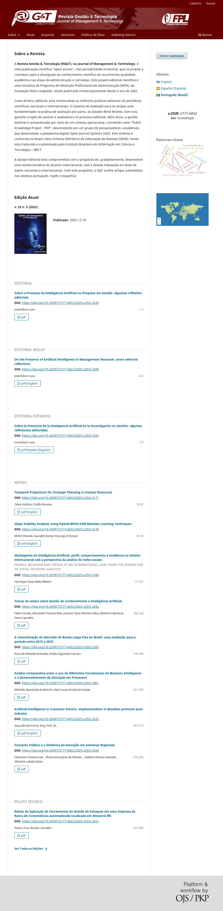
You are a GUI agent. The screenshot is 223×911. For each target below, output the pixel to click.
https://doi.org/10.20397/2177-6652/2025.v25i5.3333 (60, 750)
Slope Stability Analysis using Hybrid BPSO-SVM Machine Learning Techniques (73, 524)
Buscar (205, 35)
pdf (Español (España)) (35, 450)
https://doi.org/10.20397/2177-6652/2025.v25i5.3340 (60, 369)
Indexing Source (123, 35)
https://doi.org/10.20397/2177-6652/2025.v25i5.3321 (60, 821)
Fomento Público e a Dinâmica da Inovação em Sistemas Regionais (64, 745)
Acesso (210, 3)
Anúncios (68, 35)
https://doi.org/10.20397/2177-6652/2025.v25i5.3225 (60, 719)
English (166, 82)
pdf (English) (29, 383)
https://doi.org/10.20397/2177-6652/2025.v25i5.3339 (60, 303)
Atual (30, 35)
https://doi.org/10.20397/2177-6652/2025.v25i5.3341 (60, 436)
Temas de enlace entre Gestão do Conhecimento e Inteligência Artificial (68, 601)
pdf (22, 317)
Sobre (12, 35)
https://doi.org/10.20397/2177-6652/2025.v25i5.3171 (60, 498)
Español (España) (173, 88)
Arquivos (47, 35)
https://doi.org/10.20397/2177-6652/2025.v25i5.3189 (60, 575)
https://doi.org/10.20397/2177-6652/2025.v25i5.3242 (60, 606)
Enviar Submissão (171, 56)
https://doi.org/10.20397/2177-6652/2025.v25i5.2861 (60, 683)
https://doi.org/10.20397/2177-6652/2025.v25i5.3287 (60, 647)
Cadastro (195, 3)
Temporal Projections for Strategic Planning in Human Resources (63, 492)
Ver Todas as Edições (28, 848)
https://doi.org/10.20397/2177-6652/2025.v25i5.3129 (60, 529)
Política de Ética (93, 35)
